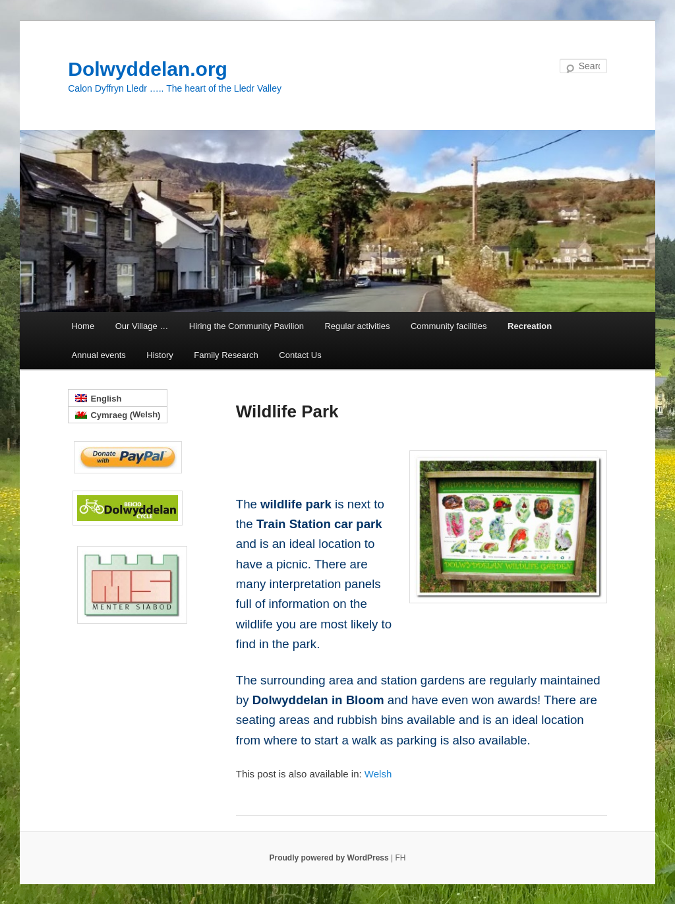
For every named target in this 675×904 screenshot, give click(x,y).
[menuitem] (378, 774)
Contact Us (300, 355)
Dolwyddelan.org (147, 69)
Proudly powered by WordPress (331, 857)
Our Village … (142, 326)
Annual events (98, 355)
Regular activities (357, 326)
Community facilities (449, 326)
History (159, 355)
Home (82, 326)
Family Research (226, 355)
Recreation (530, 326)
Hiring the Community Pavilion (246, 326)
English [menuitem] (105, 399)
